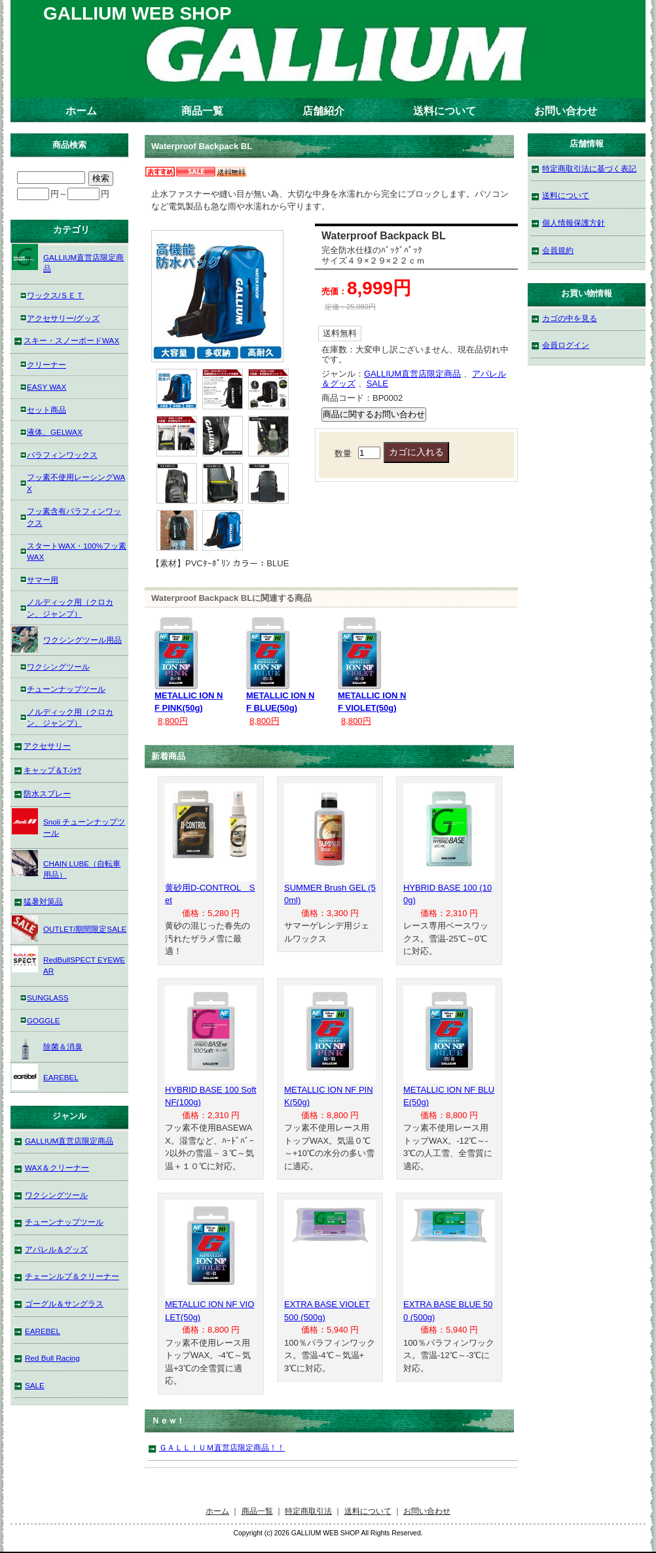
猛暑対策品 (43, 901)
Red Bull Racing (52, 1358)
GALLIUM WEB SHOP (137, 13)
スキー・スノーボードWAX (71, 340)
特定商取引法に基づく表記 (589, 168)
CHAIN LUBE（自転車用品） (66, 864)
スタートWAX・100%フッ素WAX (76, 551)
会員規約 (558, 250)
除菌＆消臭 (47, 1046)
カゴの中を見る (569, 318)
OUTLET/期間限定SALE (69, 928)
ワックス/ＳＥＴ (55, 295)
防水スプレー (47, 793)
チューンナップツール (66, 689)
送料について (444, 110)
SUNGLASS (48, 997)
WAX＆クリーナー (57, 1167)
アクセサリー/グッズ (63, 318)
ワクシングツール (58, 666)
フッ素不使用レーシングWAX (76, 483)
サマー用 (42, 579)
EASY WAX (46, 387)
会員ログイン (565, 345)
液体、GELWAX (54, 432)
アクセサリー (47, 746)
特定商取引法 (308, 1511)
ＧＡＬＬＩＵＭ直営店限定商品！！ (222, 1447)
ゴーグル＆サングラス (64, 1303)
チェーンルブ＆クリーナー (72, 1276)
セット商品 (46, 409)
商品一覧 (202, 110)
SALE (377, 383)
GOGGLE (43, 1020)
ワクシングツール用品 (67, 639)
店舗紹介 (323, 110)
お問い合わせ (565, 110)
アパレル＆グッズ (56, 1249)
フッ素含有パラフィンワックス (74, 517)
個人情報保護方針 (573, 222)
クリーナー (46, 364)
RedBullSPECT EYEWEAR (68, 961)
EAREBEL (45, 1077)
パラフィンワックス (62, 455)
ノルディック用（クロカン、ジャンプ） (70, 608)
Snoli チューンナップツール (68, 823)
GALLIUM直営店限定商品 (412, 374)
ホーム (81, 110)
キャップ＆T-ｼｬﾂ (52, 770)
